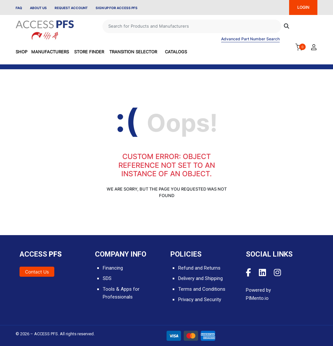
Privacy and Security (199, 299)
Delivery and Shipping (200, 278)
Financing (113, 268)
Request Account (71, 8)
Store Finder (89, 51)
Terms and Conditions (201, 289)
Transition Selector (133, 51)
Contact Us (37, 271)
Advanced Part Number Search (250, 38)
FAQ (19, 8)
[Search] (191, 26)
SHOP (21, 51)
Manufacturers (50, 51)
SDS (107, 278)
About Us (38, 8)
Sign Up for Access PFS (117, 8)
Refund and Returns (199, 268)
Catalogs (176, 51)
